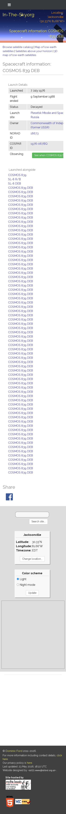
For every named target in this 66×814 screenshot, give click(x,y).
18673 (35, 133)
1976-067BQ (39, 143)
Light (21, 579)
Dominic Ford (14, 751)
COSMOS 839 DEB (20, 187)
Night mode (26, 584)
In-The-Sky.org (18, 14)
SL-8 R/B (14, 179)
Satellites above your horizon (34, 51)
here (29, 762)
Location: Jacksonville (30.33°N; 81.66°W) (51, 17)
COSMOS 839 (17, 175)
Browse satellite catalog (18, 47)
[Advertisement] (33, 635)
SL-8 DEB (14, 183)
